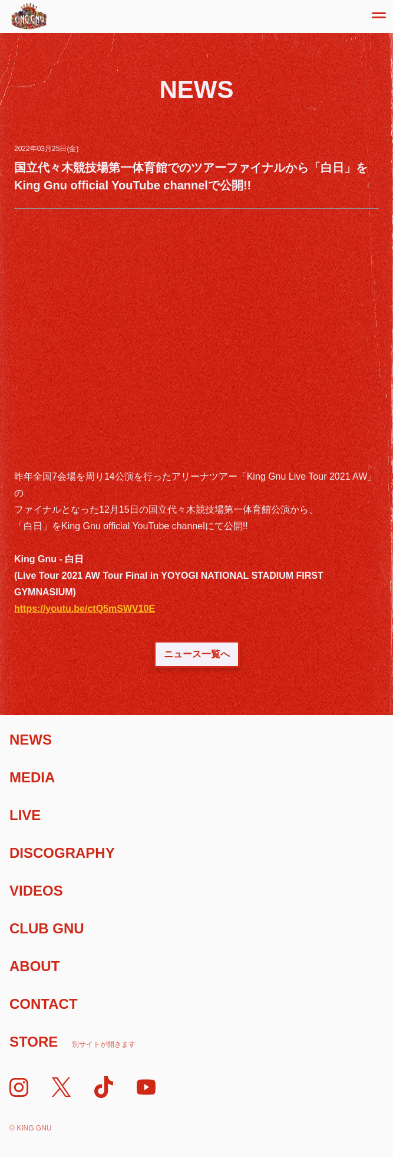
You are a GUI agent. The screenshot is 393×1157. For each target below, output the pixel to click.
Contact (43, 1004)
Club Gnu (46, 928)
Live (25, 815)
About (34, 966)
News (30, 740)
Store (72, 1042)
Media (32, 777)
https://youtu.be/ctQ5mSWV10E (84, 609)
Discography (62, 853)
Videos (36, 891)
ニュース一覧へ (197, 654)
